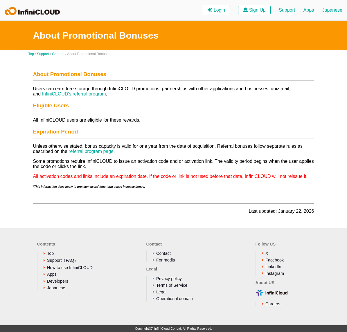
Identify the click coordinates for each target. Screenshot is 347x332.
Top (31, 54)
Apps (308, 10)
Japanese (332, 10)
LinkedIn (273, 266)
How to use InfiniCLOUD (70, 267)
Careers (272, 304)
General (58, 54)
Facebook (274, 260)
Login (216, 10)
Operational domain (174, 298)
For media (165, 260)
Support (287, 10)
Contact (163, 253)
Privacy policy (169, 278)
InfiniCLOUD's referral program (74, 93)
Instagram (274, 273)
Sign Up (254, 10)
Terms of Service (171, 285)
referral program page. (92, 151)
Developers (57, 281)
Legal (161, 292)
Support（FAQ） (62, 260)
